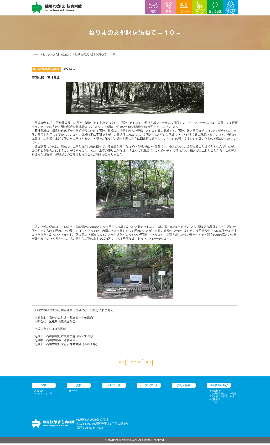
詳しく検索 (183, 385)
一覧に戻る (135, 362)
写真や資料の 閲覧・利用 (223, 397)
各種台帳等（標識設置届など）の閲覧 (223, 393)
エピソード (113, 385)
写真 (44, 385)
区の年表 (74, 391)
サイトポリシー (217, 403)
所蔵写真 (39, 391)
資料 (79, 385)
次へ (150, 362)
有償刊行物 (215, 400)
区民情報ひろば (219, 385)
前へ (120, 362)
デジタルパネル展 (44, 394)
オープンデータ (148, 385)
